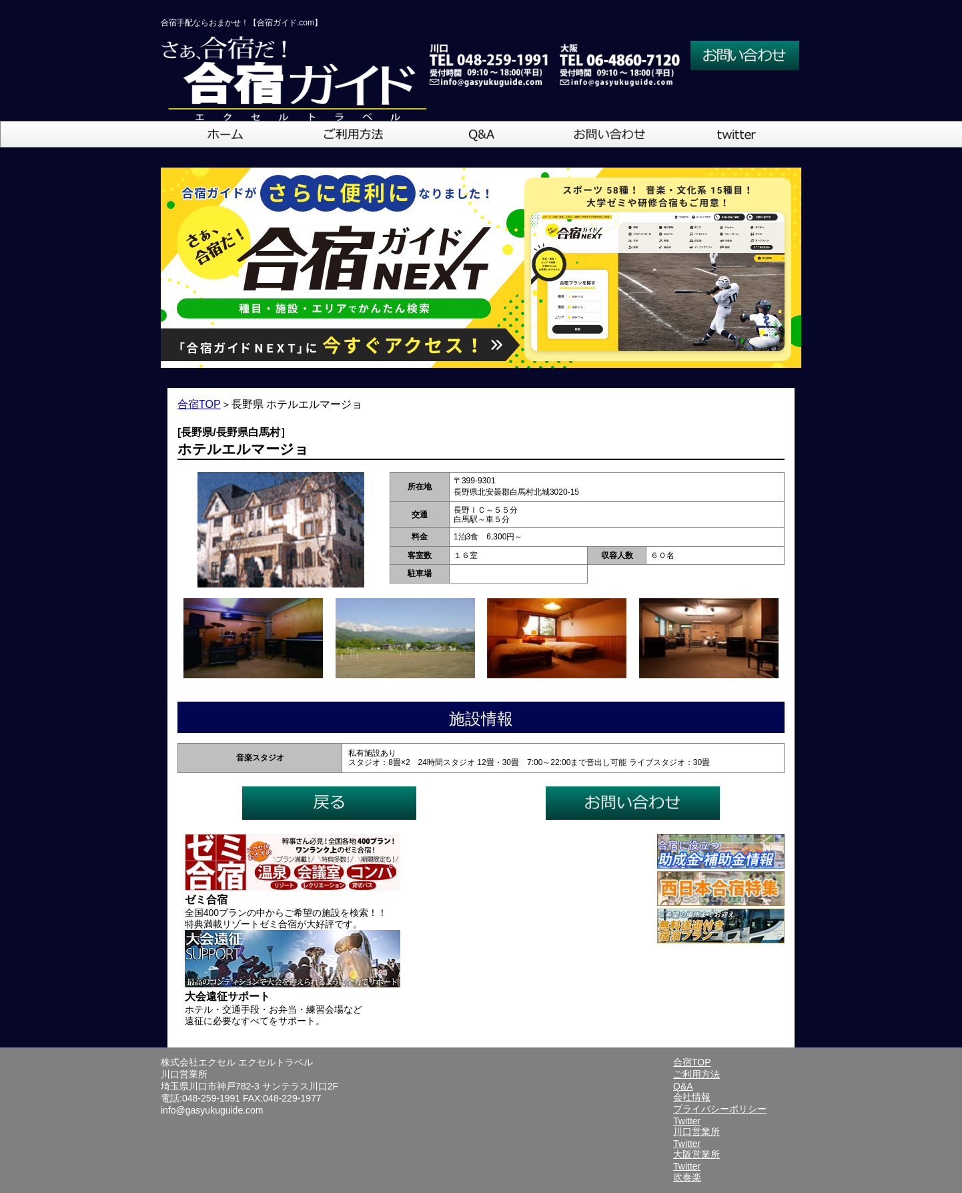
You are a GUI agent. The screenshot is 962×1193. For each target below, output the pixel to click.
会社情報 (691, 1097)
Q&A (683, 1086)
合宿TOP (199, 404)
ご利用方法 (696, 1074)
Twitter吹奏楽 (687, 1171)
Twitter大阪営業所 (696, 1149)
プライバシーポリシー (720, 1109)
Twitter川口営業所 (696, 1126)
